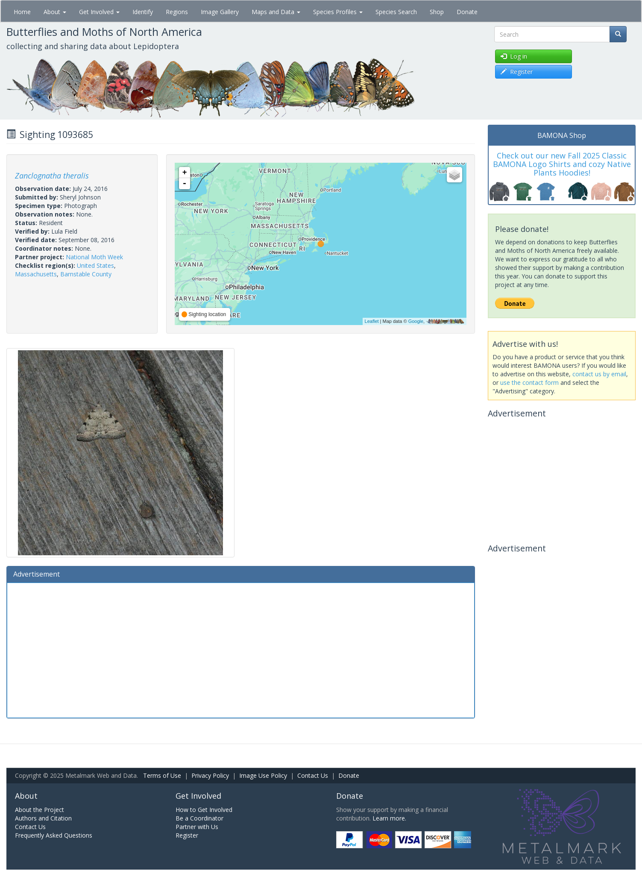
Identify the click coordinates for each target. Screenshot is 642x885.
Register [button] (517, 71)
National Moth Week (94, 257)
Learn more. (389, 818)
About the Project (39, 810)
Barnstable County (85, 274)
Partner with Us (197, 827)
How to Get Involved (204, 810)
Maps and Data (276, 12)
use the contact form (529, 382)
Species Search (396, 12)
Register (187, 835)
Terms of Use (162, 775)
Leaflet (372, 321)
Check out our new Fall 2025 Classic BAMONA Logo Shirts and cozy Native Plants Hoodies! (562, 164)
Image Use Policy (263, 775)
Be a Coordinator (199, 818)
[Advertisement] (241, 649)
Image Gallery (220, 12)
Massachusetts (36, 274)
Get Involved (99, 12)
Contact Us (312, 775)
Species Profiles (338, 12)
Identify (142, 12)
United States (95, 265)
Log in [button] (514, 56)
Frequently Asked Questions (53, 835)
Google (415, 321)
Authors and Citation (43, 818)
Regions (177, 12)
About (55, 12)
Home (22, 12)
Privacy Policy (210, 775)
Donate (467, 12)
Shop (437, 12)
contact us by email (599, 374)
